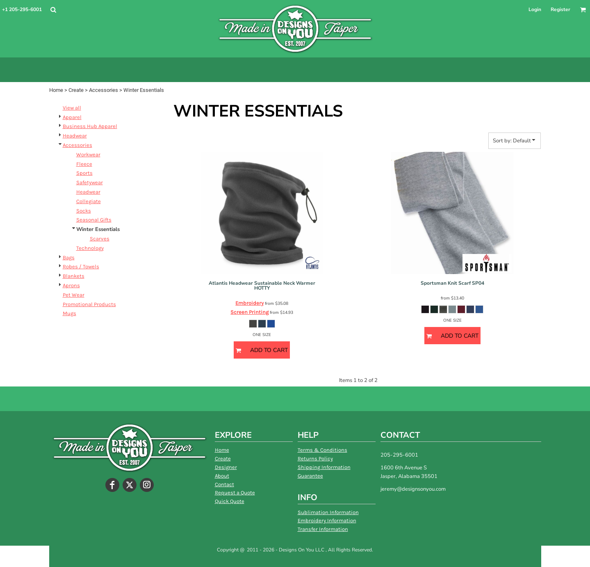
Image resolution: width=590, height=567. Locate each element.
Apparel (72, 117)
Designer (226, 467)
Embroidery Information (327, 520)
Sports (84, 173)
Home (56, 90)
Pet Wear (73, 295)
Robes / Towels (81, 266)
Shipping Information (324, 467)
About (222, 476)
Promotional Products (89, 304)
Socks (83, 211)
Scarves (99, 238)
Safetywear (89, 182)
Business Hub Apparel (90, 126)
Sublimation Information (328, 512)
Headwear (75, 136)
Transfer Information (323, 529)
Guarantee (310, 476)
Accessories (103, 90)
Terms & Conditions (322, 450)
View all (72, 108)
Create (76, 90)
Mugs (69, 313)
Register (560, 9)
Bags (69, 257)
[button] (53, 10)
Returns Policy (315, 458)
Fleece (84, 164)
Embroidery (249, 303)
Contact (224, 484)
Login (534, 9)
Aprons (71, 285)
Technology (90, 248)
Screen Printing (249, 312)
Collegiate (88, 201)
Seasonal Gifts (94, 220)
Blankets (73, 276)
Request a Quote (235, 492)
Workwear (88, 154)
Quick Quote (229, 501)
